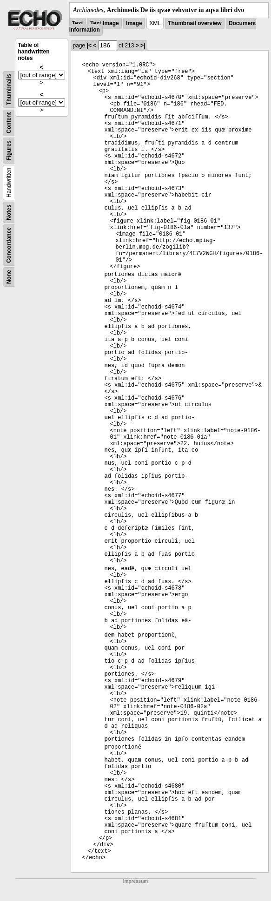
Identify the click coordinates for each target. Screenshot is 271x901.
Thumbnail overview (194, 23)
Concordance (9, 245)
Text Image (104, 23)
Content (9, 122)
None (9, 277)
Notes (9, 212)
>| (142, 45)
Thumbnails (9, 89)
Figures (9, 150)
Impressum (135, 881)
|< (89, 45)
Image (134, 23)
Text (77, 23)
